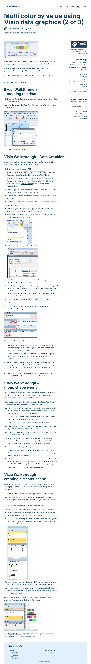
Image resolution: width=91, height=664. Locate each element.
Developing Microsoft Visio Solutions (78, 101)
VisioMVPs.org (83, 118)
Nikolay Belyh (83, 79)
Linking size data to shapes (13, 71)
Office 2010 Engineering (81, 111)
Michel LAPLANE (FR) (81, 77)
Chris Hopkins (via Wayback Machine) (78, 67)
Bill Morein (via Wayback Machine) (79, 62)
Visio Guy (84, 86)
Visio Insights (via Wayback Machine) (78, 91)
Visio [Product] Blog (82, 89)
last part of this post (14, 634)
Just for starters (26, 184)
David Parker (84, 69)
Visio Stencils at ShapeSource (80, 104)
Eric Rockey (84, 72)
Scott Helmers (83, 84)
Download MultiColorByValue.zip (17, 82)
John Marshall (83, 74)
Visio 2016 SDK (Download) (80, 113)
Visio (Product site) (82, 109)
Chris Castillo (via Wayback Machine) (78, 64)
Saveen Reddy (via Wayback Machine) (78, 81)
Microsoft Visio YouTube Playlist (79, 106)
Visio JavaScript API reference (80, 116)
